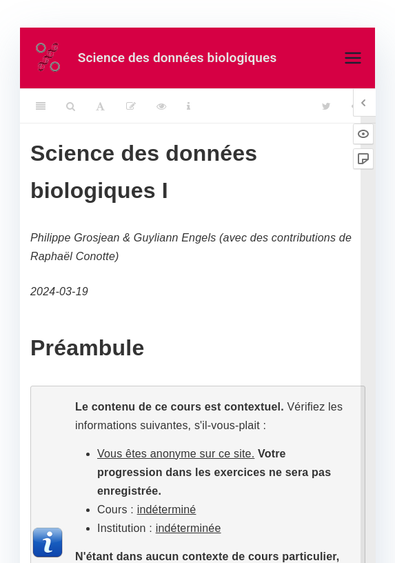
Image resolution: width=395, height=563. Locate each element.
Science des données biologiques (177, 58)
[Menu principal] (353, 58)
